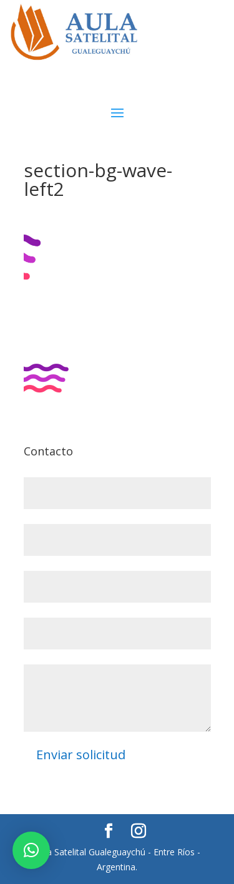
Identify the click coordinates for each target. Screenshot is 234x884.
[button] (31, 850)
